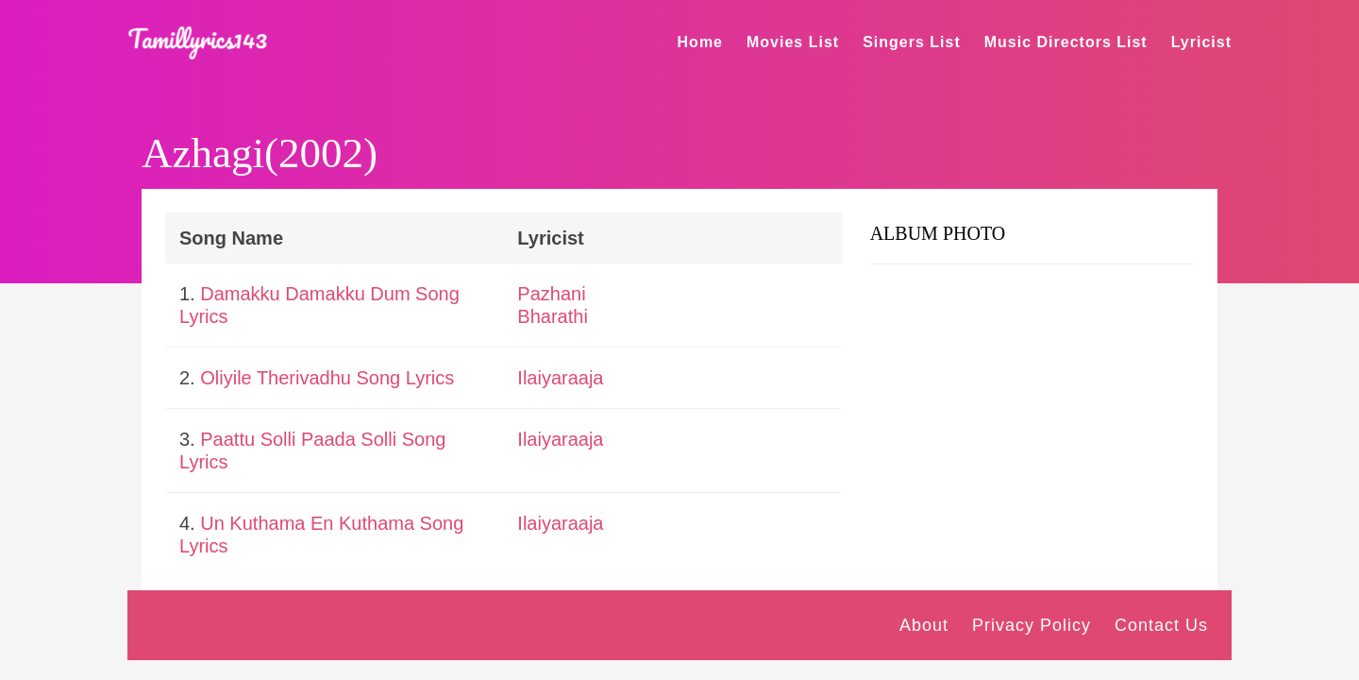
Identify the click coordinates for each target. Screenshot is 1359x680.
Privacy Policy (1031, 625)
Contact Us (1161, 625)
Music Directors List (1066, 42)
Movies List (793, 42)
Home (700, 42)
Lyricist (1201, 42)
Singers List (912, 42)
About (923, 625)
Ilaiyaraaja (560, 377)
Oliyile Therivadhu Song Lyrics (327, 377)
